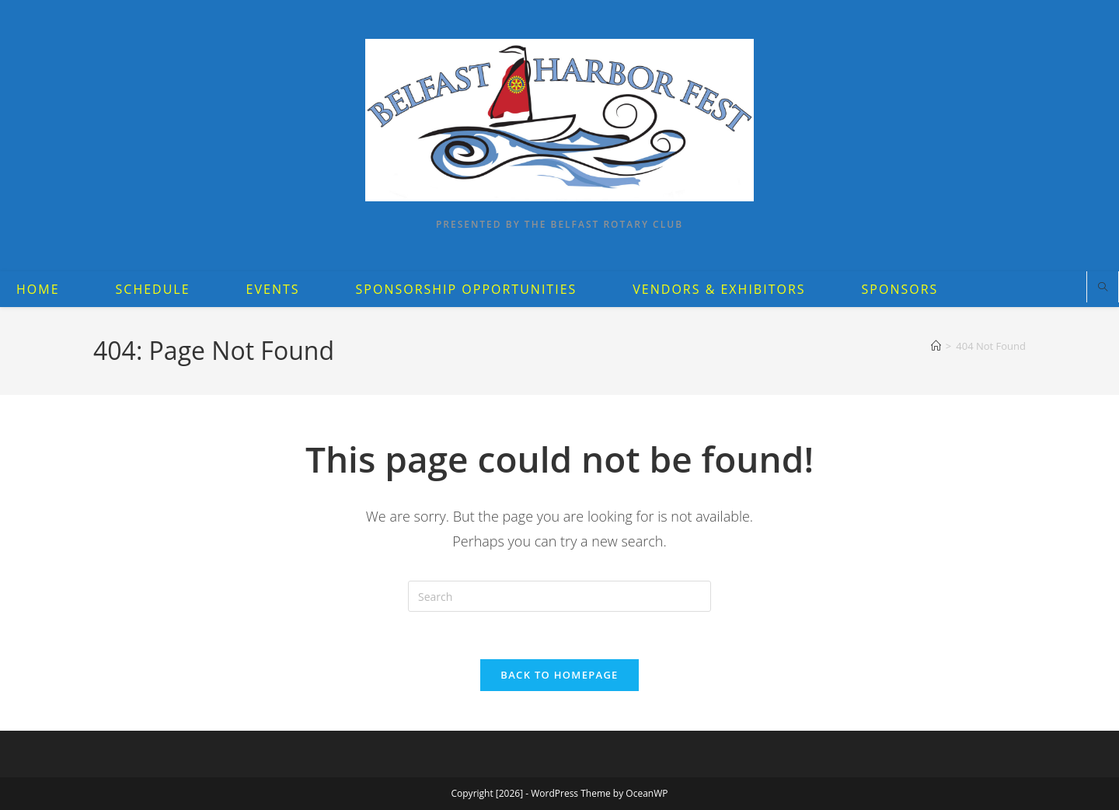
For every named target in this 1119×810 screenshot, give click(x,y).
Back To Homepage (559, 675)
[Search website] (1103, 287)
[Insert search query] (559, 596)
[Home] (936, 346)
